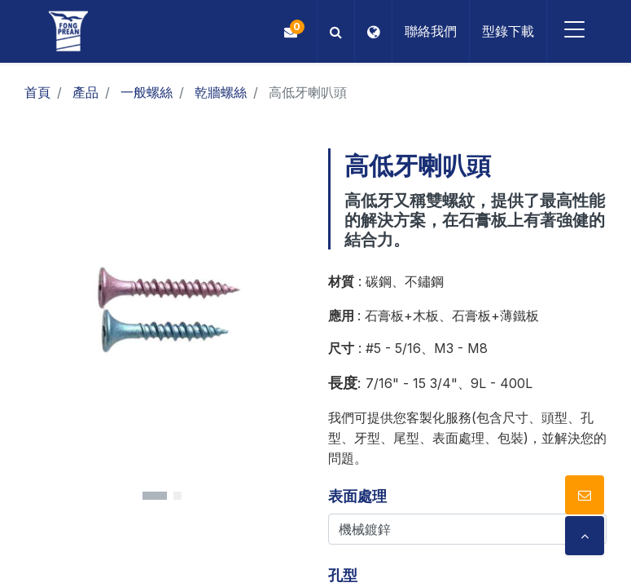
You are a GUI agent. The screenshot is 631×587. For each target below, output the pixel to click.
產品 (85, 92)
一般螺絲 (147, 92)
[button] (332, 31)
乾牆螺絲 (221, 92)
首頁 (37, 92)
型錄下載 (505, 31)
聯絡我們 (427, 31)
